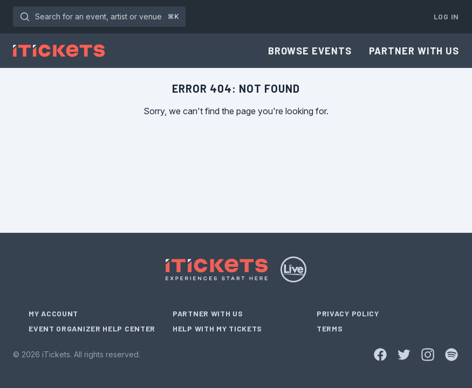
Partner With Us (414, 51)
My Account (53, 313)
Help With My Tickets (217, 328)
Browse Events (310, 51)
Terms (330, 328)
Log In (446, 16)
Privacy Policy (348, 313)
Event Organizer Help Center (92, 328)
